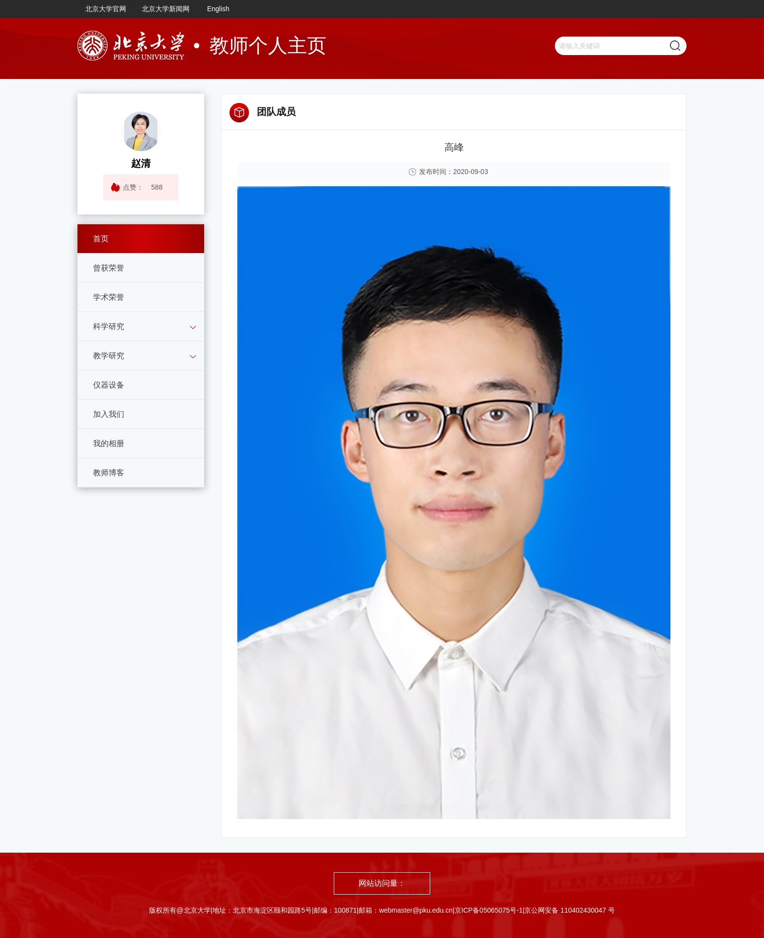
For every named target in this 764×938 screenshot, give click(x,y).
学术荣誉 (108, 297)
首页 (101, 238)
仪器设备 (108, 385)
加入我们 (108, 414)
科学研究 (108, 326)
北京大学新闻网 (166, 9)
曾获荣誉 (108, 268)
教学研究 (108, 356)
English (218, 9)
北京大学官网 (105, 9)
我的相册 (108, 443)
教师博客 (108, 473)
